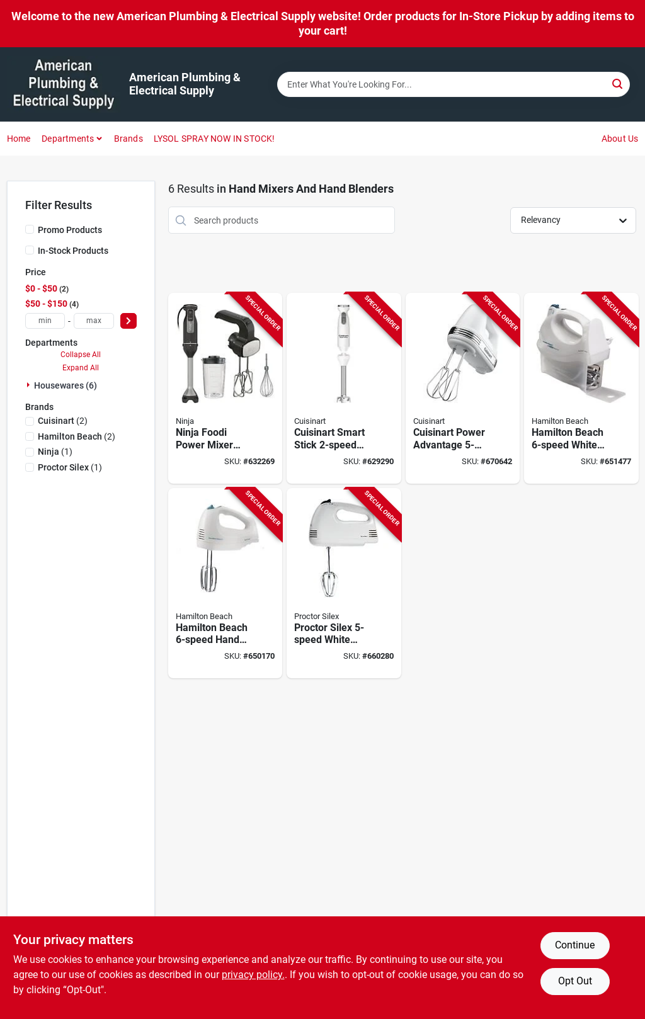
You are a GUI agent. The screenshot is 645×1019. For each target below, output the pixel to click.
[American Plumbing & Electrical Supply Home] (63, 84)
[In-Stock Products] (29, 250)
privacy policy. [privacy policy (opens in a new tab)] (253, 975)
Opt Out (575, 981)
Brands (128, 139)
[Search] (618, 83)
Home (19, 139)
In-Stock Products (73, 251)
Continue (575, 945)
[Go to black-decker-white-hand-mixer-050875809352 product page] (225, 583)
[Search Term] (453, 84)
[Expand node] (29, 384)
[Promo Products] (29, 229)
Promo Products (70, 230)
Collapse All (80, 354)
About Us (620, 139)
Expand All (80, 367)
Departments (68, 139)
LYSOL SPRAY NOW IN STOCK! (214, 139)
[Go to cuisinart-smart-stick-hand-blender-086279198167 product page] (344, 388)
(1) (55, 452)
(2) (63, 421)
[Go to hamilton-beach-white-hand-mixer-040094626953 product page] (581, 388)
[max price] (94, 321)
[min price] (45, 321)
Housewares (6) (65, 385)
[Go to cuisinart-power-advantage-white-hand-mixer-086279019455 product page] (463, 388)
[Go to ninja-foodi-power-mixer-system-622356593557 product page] (225, 388)
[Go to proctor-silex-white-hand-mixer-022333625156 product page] (344, 583)
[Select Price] (128, 321)
